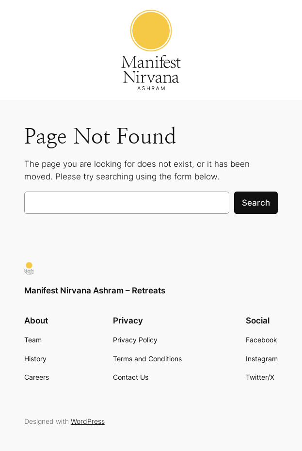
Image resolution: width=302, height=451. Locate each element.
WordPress (88, 421)
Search (256, 203)
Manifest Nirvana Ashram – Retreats (94, 290)
